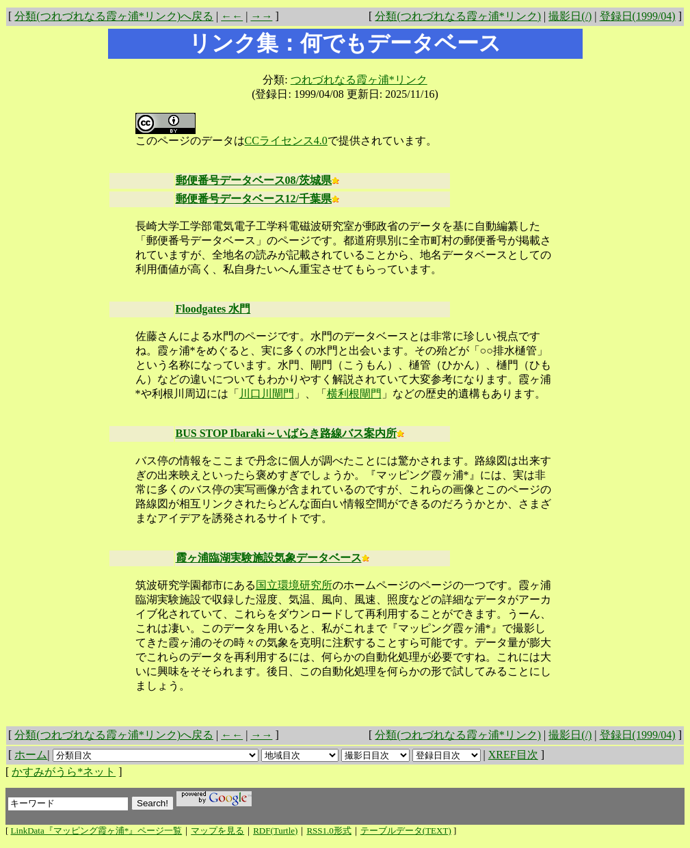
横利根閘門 (354, 393)
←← (232, 16)
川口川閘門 (266, 393)
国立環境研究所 (294, 585)
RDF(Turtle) (275, 830)
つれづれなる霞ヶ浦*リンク (359, 79)
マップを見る (217, 830)
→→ (261, 16)
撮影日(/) (570, 16)
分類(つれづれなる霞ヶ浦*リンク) (458, 16)
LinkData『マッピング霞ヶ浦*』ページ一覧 (97, 830)
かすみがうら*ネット (64, 772)
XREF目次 (513, 754)
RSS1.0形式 (328, 830)
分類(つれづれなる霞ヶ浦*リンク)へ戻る (113, 16)
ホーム (30, 754)
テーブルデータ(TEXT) (405, 830)
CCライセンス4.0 (286, 140)
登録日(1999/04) (638, 16)
